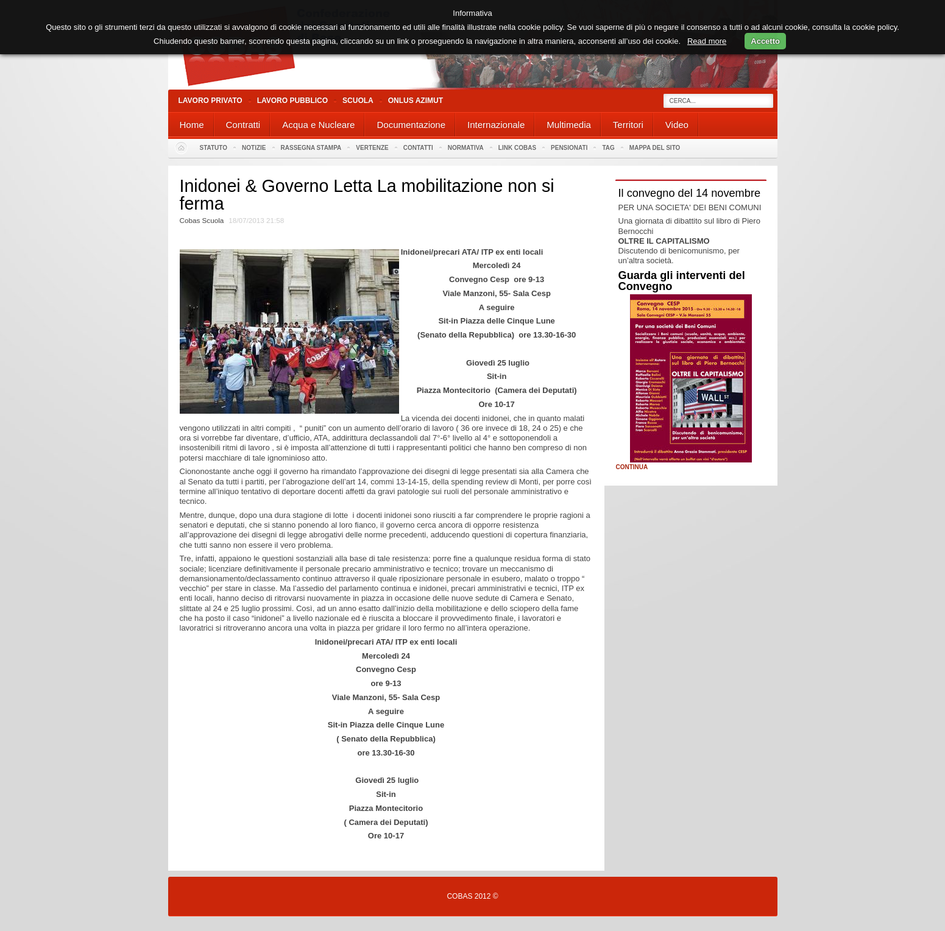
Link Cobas (517, 147)
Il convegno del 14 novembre (689, 193)
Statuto (214, 147)
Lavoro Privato (210, 100)
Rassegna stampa (311, 147)
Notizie (254, 147)
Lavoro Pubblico (292, 100)
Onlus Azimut (415, 100)
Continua (632, 467)
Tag (608, 147)
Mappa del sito (655, 147)
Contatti (418, 147)
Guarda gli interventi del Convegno (681, 280)
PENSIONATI (569, 147)
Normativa (466, 147)
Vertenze (372, 147)
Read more (706, 41)
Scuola (357, 100)
